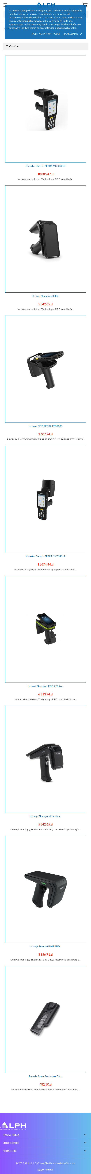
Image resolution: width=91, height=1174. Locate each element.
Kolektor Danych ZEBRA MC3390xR (45, 556)
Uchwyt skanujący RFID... (45, 296)
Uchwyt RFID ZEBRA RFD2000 (45, 426)
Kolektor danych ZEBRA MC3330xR (45, 165)
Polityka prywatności (46, 33)
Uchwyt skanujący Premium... (45, 816)
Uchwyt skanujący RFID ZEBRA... (45, 686)
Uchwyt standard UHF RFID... (45, 946)
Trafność (13, 46)
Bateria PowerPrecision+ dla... (45, 1076)
